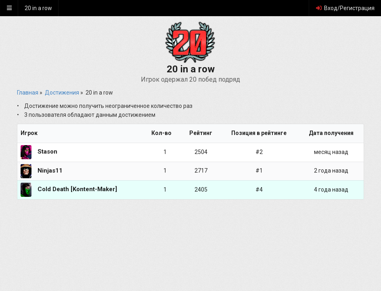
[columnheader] (82, 133)
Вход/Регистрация (345, 8)
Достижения (62, 92)
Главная (27, 92)
